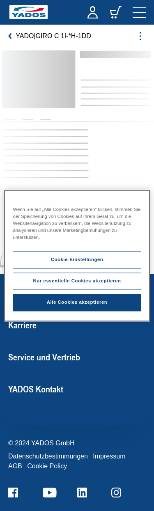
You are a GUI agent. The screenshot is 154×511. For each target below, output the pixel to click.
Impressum (109, 456)
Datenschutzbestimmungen (48, 456)
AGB (15, 466)
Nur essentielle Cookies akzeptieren (77, 280)
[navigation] (139, 12)
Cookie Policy (47, 466)
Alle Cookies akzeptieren (77, 302)
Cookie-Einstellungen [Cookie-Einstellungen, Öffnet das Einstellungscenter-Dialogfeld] (77, 259)
